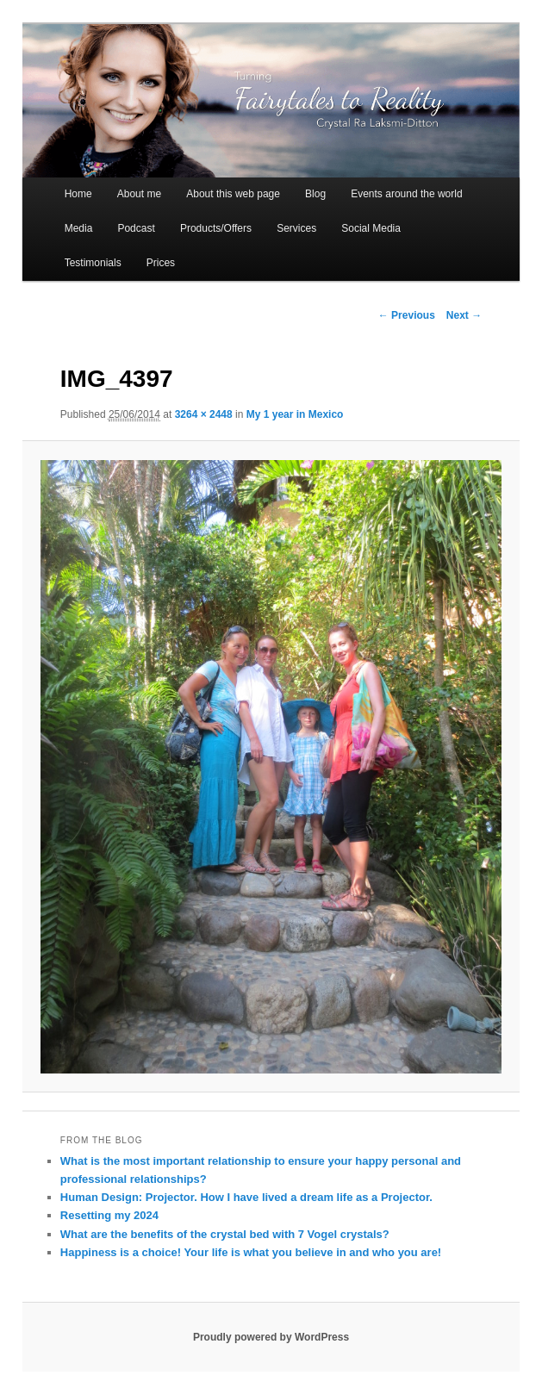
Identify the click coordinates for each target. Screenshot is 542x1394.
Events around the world (406, 194)
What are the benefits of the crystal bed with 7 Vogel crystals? (224, 1234)
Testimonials (93, 263)
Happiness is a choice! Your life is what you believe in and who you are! (250, 1252)
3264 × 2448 (204, 414)
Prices (160, 263)
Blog (315, 194)
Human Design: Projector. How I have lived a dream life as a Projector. (246, 1197)
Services (296, 228)
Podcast (135, 228)
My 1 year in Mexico (295, 414)
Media (79, 228)
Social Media (371, 228)
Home (78, 194)
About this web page (233, 194)
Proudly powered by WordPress (271, 1337)
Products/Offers (216, 228)
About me (139, 194)
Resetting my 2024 (109, 1215)
